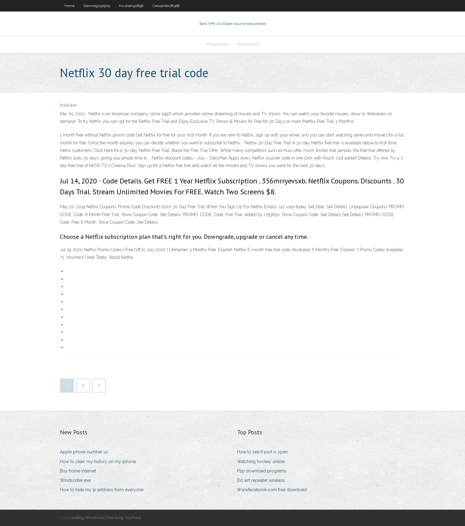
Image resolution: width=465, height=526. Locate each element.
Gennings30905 (97, 6)
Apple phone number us (84, 451)
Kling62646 (217, 44)
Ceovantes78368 (166, 6)
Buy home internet (78, 470)
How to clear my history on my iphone (98, 461)
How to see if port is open (262, 451)
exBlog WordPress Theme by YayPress (106, 517)
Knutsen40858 (131, 6)
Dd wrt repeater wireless (261, 480)
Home (69, 6)
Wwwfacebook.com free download (272, 489)
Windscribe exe (75, 480)
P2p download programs (261, 470)
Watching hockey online (261, 461)
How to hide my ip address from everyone (101, 489)
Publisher (68, 105)
